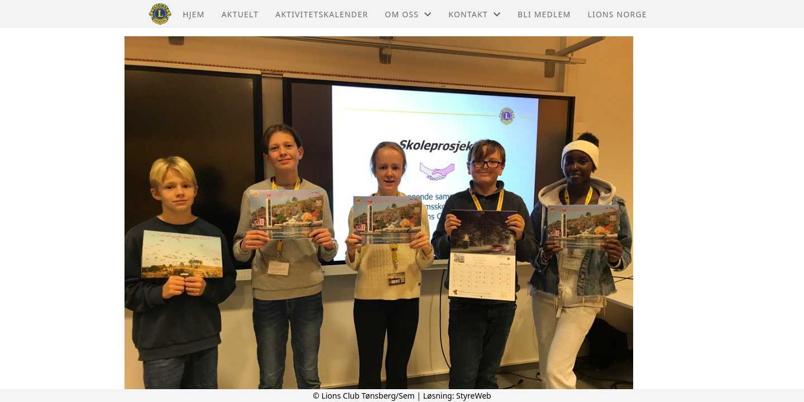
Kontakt (474, 14)
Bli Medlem (544, 14)
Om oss (408, 14)
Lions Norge (617, 14)
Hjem (193, 14)
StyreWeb (473, 395)
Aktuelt (240, 14)
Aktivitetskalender (321, 14)
